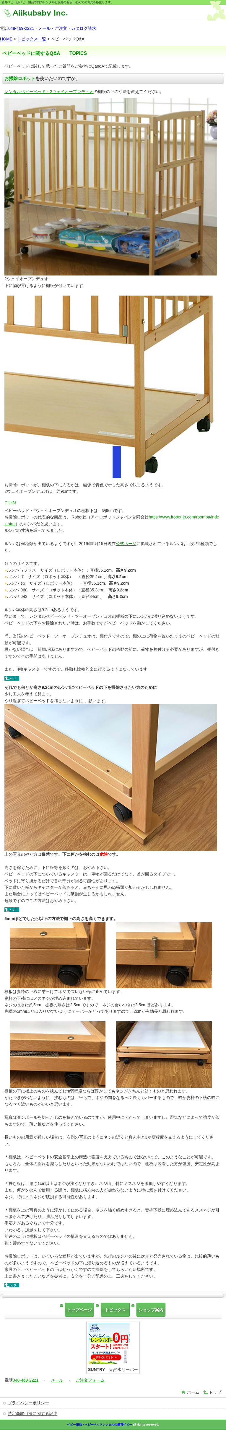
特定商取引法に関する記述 (32, 1413)
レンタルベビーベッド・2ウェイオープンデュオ (49, 91)
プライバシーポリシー (28, 1402)
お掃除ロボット (19, 78)
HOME (6, 39)
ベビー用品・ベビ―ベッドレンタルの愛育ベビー (99, 1424)
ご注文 (61, 28)
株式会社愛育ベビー (46, 13)
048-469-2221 (21, 28)
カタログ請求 (83, 28)
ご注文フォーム (90, 1380)
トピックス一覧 (31, 39)
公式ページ (126, 543)
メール (44, 28)
